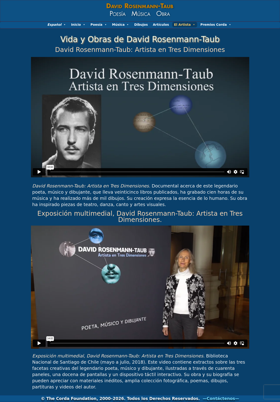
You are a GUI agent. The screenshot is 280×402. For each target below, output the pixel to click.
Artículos (161, 24)
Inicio (78, 24)
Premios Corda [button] (215, 24)
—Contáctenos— (221, 398)
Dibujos (141, 24)
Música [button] (120, 24)
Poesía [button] (99, 24)
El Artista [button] (184, 24)
